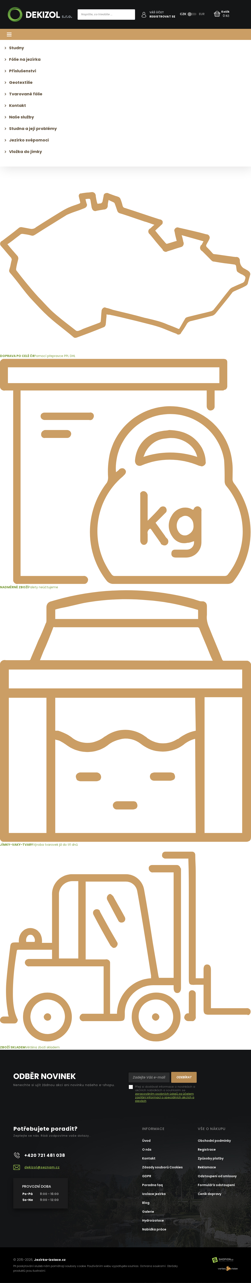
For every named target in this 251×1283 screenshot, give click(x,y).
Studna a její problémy (33, 128)
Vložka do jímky (25, 151)
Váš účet (156, 12)
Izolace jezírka (154, 1194)
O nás (146, 1149)
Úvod (146, 1140)
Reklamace (207, 1167)
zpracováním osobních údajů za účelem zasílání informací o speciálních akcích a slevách (164, 1097)
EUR (202, 14)
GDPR (146, 1176)
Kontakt (17, 105)
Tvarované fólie (25, 94)
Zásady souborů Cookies (162, 1167)
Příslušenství (22, 71)
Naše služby (21, 117)
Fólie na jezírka (25, 59)
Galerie (148, 1211)
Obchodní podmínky (214, 1140)
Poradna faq (152, 1185)
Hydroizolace (153, 1220)
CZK (183, 14)
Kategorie (125, 34)
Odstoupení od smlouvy (217, 1176)
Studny (16, 48)
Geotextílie (21, 82)
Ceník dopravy (209, 1194)
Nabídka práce (154, 1229)
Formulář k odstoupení (216, 1185)
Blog (145, 1203)
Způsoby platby (211, 1158)
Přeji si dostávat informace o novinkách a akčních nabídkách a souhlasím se (165, 1094)
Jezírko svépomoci (29, 140)
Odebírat (184, 1077)
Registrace (207, 1149)
